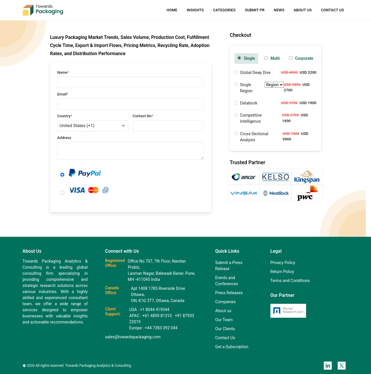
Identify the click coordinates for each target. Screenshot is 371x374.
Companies (225, 301)
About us (223, 310)
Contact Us (332, 10)
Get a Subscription (231, 346)
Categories (224, 10)
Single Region (262, 88)
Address (64, 137)
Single (246, 58)
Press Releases (229, 292)
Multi (272, 58)
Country (64, 116)
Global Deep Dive (255, 72)
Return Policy (282, 271)
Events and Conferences (226, 280)
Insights (195, 10)
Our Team (224, 319)
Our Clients (225, 328)
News (279, 10)
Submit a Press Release (229, 265)
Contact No (143, 116)
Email (62, 94)
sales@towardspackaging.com (133, 337)
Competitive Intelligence (251, 118)
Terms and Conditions (290, 280)
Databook (248, 103)
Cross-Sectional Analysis (254, 136)
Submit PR (255, 10)
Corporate (301, 58)
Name (63, 72)
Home (172, 10)
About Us (303, 10)
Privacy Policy (282, 262)
